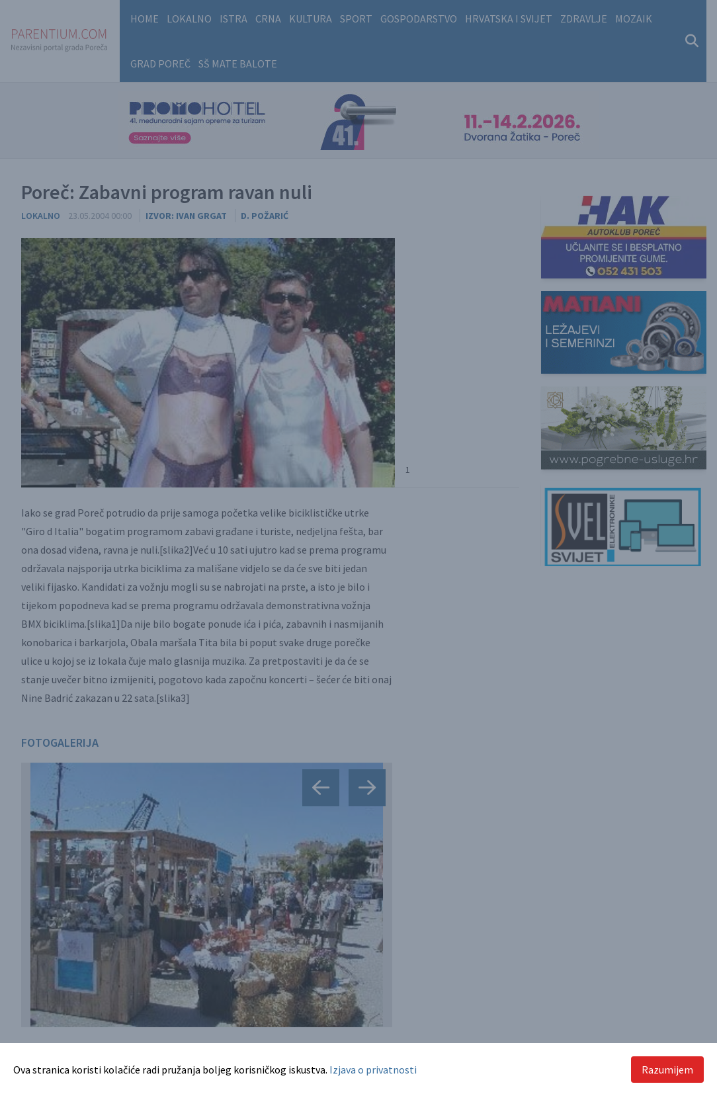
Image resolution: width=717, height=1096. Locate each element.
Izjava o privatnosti (373, 1069)
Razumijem (667, 1069)
